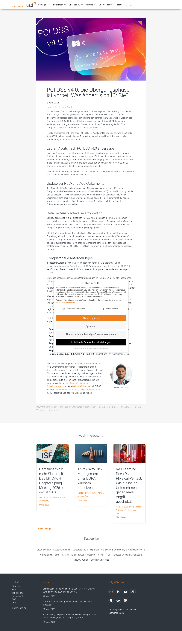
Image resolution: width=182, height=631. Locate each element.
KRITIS (70, 554)
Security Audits (66, 107)
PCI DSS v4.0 (126, 407)
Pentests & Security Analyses (126, 554)
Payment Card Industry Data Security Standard (58, 407)
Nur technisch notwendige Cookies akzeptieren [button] (91, 332)
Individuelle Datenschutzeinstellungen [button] (91, 340)
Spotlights (42, 5)
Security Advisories (100, 560)
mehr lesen (44, 505)
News (119, 5)
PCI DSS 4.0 (112, 407)
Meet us (91, 554)
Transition (53, 410)
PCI (55, 107)
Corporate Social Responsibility (87, 549)
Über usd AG (74, 5)
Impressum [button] (104, 346)
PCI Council (52, 284)
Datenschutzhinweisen (65, 300)
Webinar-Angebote (81, 386)
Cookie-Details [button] (79, 346)
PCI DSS (101, 407)
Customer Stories (61, 549)
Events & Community (115, 549)
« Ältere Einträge (43, 529)
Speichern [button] (91, 324)
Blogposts (74, 383)
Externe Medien (109, 307)
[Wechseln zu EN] (126, 5)
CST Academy (105, 5)
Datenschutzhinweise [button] (92, 346)
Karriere (89, 5)
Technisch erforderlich (74, 307)
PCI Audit (91, 407)
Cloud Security (44, 549)
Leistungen (58, 5)
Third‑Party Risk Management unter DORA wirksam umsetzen (90, 478)
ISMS (56, 554)
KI (63, 554)
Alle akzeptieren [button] (91, 316)
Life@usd (79, 554)
